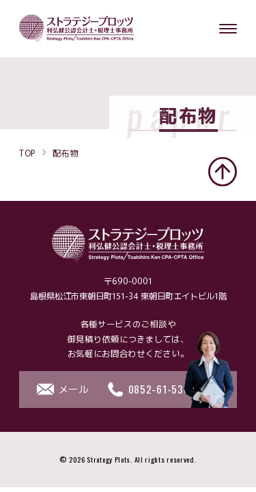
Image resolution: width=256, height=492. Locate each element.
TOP (27, 152)
